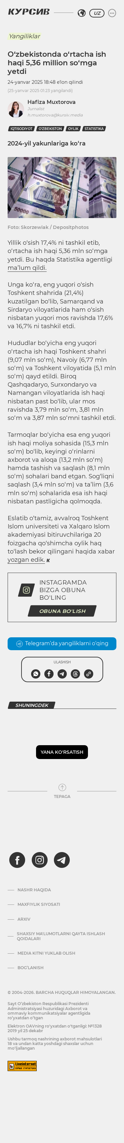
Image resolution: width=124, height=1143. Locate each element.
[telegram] (62, 860)
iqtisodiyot (21, 129)
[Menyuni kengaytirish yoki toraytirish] (112, 13)
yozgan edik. (26, 559)
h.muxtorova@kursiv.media (55, 114)
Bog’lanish (31, 968)
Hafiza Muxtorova (51, 102)
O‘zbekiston (50, 129)
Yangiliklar (24, 36)
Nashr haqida (34, 890)
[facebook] (17, 860)
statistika (94, 129)
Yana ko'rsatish (62, 752)
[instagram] (40, 860)
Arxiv (24, 919)
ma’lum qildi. (27, 267)
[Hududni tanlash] (81, 13)
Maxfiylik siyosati (39, 904)
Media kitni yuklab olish (46, 953)
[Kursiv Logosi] (29, 11)
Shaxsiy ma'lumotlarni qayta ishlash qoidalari (61, 936)
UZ (97, 13)
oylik (73, 129)
